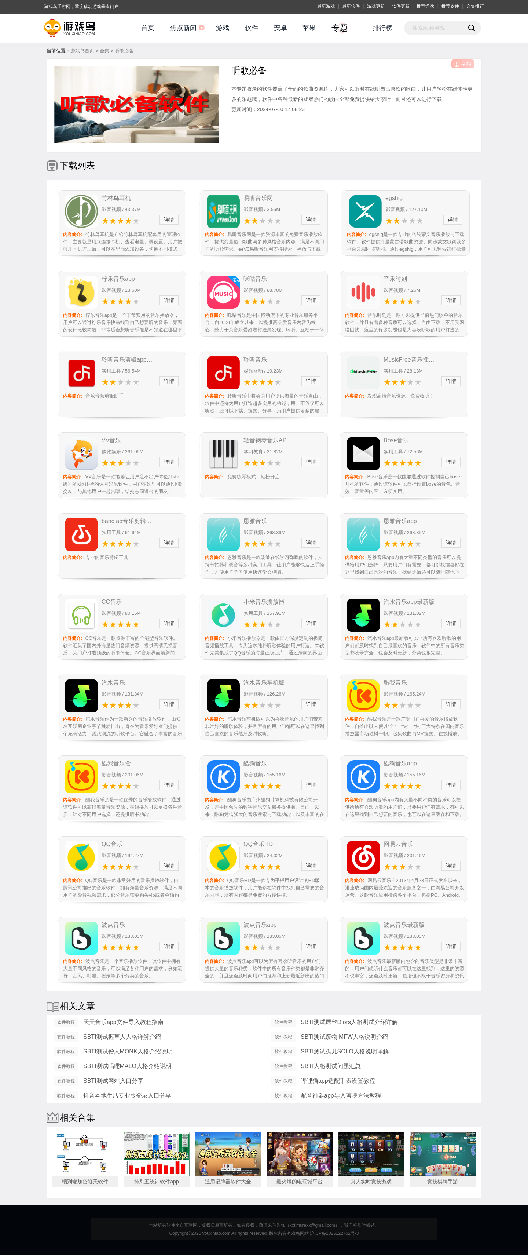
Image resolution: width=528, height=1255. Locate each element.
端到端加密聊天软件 (85, 1182)
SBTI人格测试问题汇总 (331, 1066)
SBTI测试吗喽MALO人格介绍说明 (127, 1066)
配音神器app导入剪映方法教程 (341, 1095)
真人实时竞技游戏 (371, 1182)
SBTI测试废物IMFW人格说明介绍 (344, 1037)
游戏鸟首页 (82, 51)
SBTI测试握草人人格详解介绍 (122, 1037)
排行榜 (382, 28)
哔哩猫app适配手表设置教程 (338, 1081)
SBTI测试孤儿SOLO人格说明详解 (345, 1051)
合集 (104, 51)
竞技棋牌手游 (442, 1182)
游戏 (222, 28)
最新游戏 (326, 6)
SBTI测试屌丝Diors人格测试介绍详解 (349, 1022)
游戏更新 (376, 6)
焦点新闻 (183, 28)
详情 (169, 219)
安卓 (280, 28)
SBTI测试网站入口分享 (113, 1081)
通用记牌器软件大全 (228, 1182)
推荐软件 (450, 6)
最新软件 (351, 6)
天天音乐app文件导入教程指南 (123, 1022)
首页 (147, 28)
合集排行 (475, 6)
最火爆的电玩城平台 (299, 1182)
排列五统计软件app (156, 1182)
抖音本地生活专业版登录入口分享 (127, 1095)
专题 (339, 28)
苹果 (309, 28)
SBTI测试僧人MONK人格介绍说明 (128, 1051)
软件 (251, 28)
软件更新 (401, 6)
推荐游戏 (425, 6)
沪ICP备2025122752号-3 (334, 1233)
